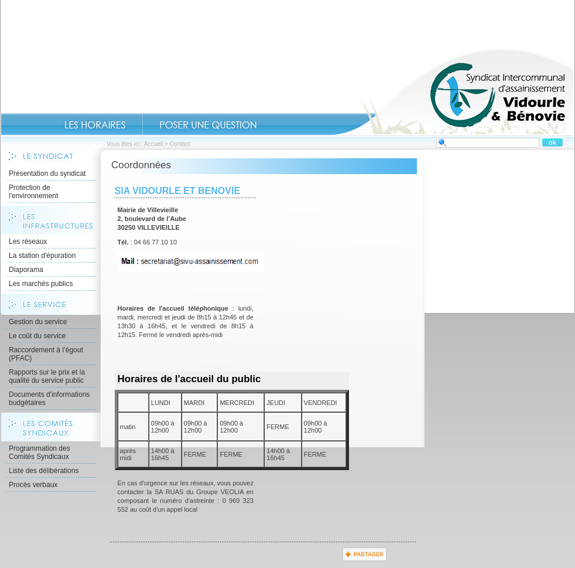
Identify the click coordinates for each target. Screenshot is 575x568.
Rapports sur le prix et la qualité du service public (47, 376)
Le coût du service (37, 336)
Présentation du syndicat (47, 173)
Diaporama (26, 270)
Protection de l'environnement (33, 191)
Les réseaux (28, 241)
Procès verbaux (33, 485)
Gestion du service (38, 322)
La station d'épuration (42, 255)
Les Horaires (95, 124)
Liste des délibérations (43, 471)
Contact (208, 124)
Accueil (454, 91)
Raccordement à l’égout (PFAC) (46, 354)
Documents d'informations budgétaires (49, 398)
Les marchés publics (41, 284)
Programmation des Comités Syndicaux (39, 452)
